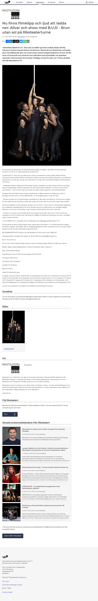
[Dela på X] (14, 41)
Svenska (4, 592)
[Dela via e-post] (27, 41)
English (10, 592)
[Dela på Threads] (17, 41)
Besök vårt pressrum (12, 536)
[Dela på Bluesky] (21, 41)
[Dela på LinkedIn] (10, 41)
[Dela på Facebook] (7, 41)
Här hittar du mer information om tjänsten (15, 563)
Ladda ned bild (9, 349)
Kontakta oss (22, 577)
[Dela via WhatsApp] (24, 41)
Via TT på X (5, 581)
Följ (10, 414)
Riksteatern (21, 36)
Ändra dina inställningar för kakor (12, 585)
